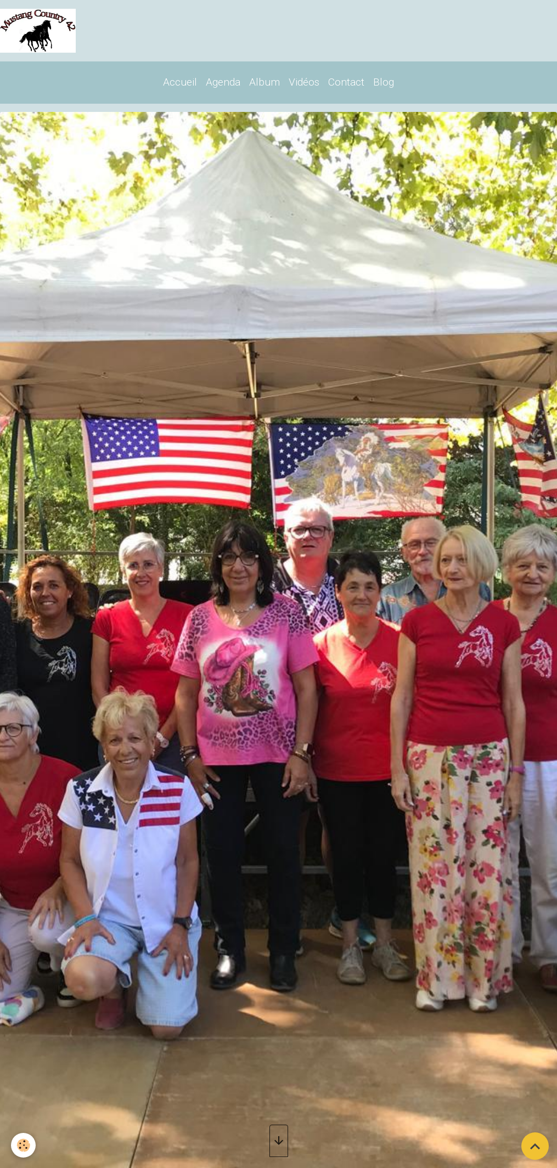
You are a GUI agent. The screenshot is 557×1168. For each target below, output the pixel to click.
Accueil (180, 82)
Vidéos (304, 82)
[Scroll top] (535, 1146)
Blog (383, 82)
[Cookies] (23, 1145)
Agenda (223, 82)
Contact (346, 82)
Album (264, 82)
